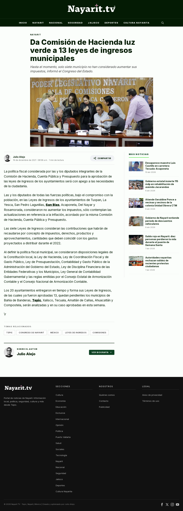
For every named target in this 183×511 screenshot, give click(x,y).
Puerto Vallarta (63, 437)
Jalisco (93, 22)
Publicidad (104, 407)
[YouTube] (177, 505)
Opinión (59, 425)
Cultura (59, 395)
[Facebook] (162, 505)
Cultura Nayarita (136, 22)
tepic (9, 332)
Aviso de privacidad (152, 395)
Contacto (103, 401)
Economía (61, 401)
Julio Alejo (19, 156)
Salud (58, 443)
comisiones (99, 332)
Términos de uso (150, 401)
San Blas (52, 205)
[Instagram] (172, 505)
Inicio (23, 22)
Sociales (60, 449)
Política (59, 431)
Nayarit (38, 22)
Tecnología (61, 455)
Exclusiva (60, 413)
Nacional (56, 22)
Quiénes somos (107, 395)
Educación (61, 407)
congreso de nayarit (31, 332)
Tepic (36, 300)
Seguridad (75, 22)
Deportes (111, 22)
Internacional (62, 419)
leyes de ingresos (75, 332)
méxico (54, 332)
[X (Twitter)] (167, 505)
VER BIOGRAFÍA (102, 352)
